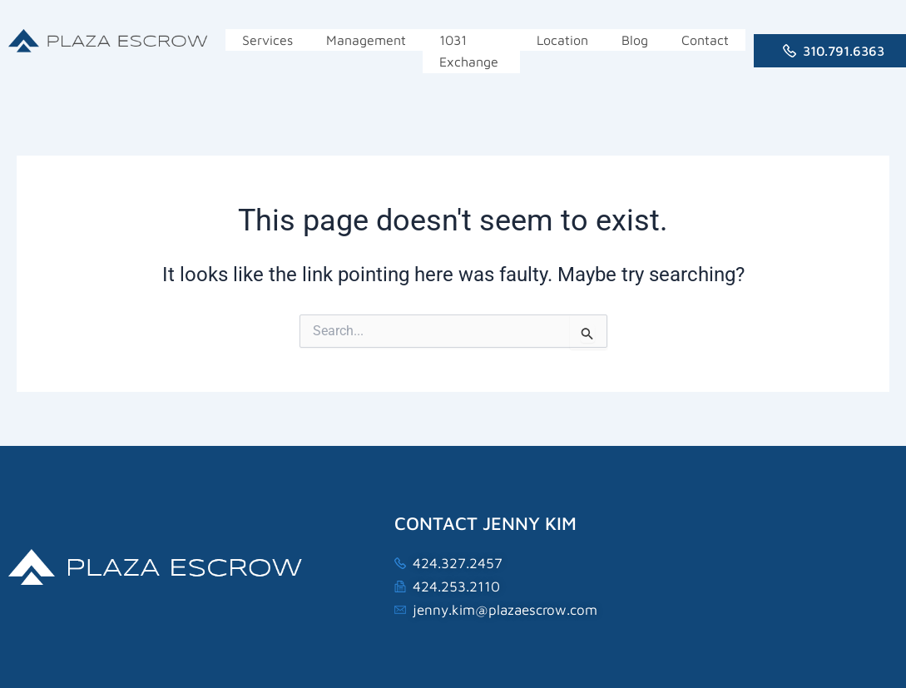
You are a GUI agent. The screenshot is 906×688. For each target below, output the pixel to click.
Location (562, 39)
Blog (634, 39)
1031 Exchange (468, 50)
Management (366, 39)
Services (267, 39)
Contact (705, 39)
